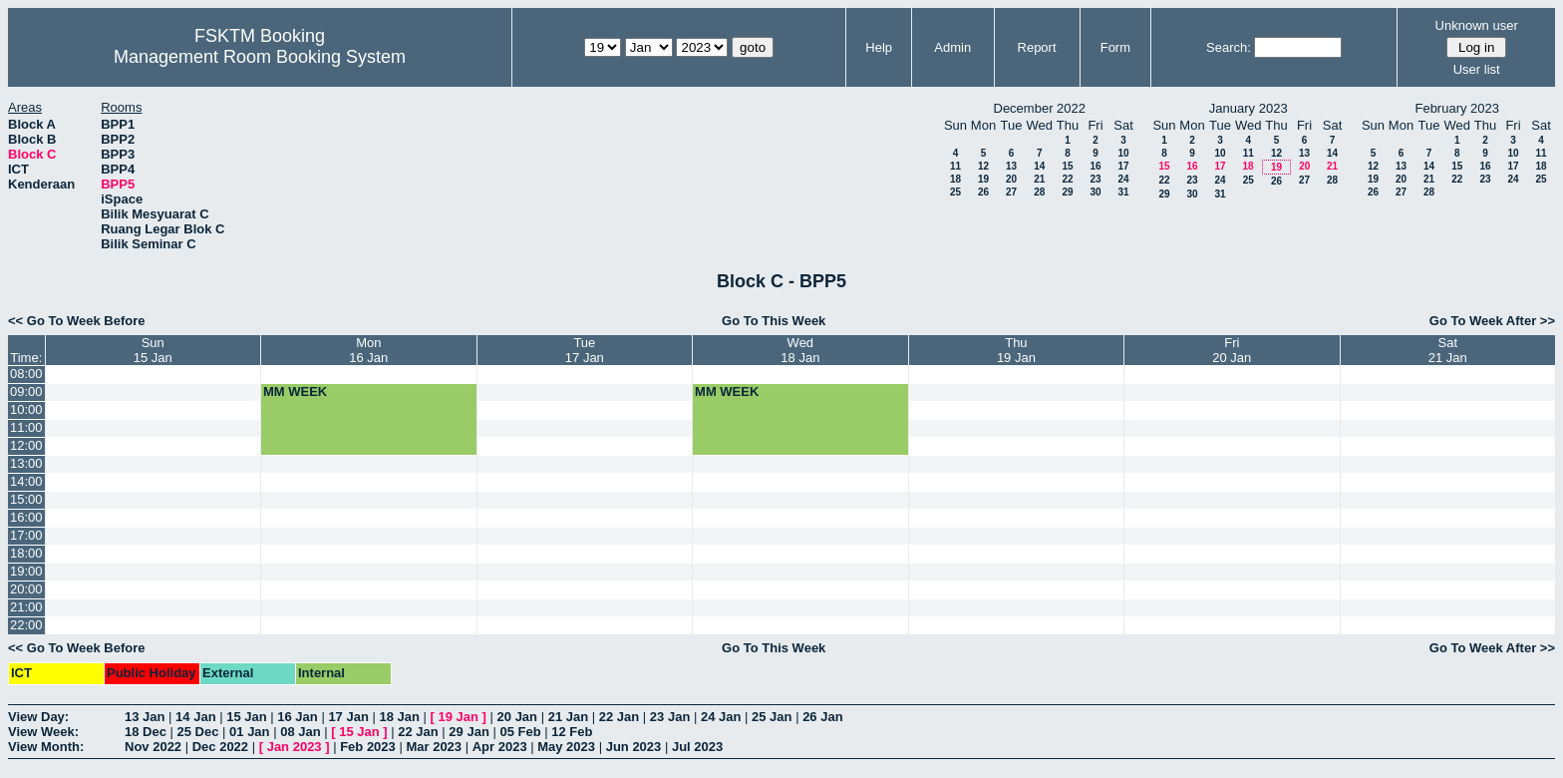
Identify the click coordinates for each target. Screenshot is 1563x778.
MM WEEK (295, 391)
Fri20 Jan (1231, 350)
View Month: (46, 746)
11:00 (26, 427)
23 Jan (670, 716)
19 (983, 179)
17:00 (26, 535)
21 (1039, 179)
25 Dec (198, 731)
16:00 (26, 517)
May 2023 (566, 746)
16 (1095, 166)
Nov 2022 (153, 746)
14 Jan (195, 716)
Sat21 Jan (1447, 350)
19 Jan (458, 716)
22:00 (26, 624)
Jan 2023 (294, 746)
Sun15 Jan (153, 350)
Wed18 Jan (800, 350)
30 (1095, 192)
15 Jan (246, 716)
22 (1067, 179)
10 (1122, 153)
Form (1115, 47)
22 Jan (619, 716)
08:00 (26, 373)
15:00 (26, 499)
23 (1095, 179)
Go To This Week (773, 320)
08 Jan (300, 731)
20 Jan (517, 716)
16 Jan (297, 716)
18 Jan (399, 716)
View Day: (38, 716)
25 (955, 192)
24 (1122, 179)
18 (955, 179)
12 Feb (571, 731)
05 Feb (519, 731)
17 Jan (348, 716)
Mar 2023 (434, 746)
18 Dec (145, 731)
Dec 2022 (220, 746)
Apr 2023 (499, 746)
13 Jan (144, 716)
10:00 (26, 409)
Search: (1228, 47)
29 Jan (468, 731)
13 (1011, 166)
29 (1067, 192)
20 (1011, 179)
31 (1122, 192)
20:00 (26, 589)
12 (983, 166)
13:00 (26, 463)
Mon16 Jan (368, 350)
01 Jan (249, 731)
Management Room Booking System (260, 57)
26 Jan (822, 716)
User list (1476, 69)
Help (878, 47)
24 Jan (721, 716)
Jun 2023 (634, 746)
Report (1037, 47)
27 (1011, 192)
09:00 (26, 391)
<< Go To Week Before (77, 320)
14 (1039, 166)
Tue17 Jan (584, 350)
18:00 (26, 553)
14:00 (26, 481)
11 (955, 166)
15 (1067, 166)
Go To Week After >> (1492, 320)
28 (1039, 192)
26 (983, 192)
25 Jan (771, 716)
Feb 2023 (368, 746)
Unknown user (1476, 25)
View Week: (43, 731)
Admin (952, 47)
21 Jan (568, 716)
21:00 (26, 606)
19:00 (26, 571)
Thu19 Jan (1016, 350)
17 (1122, 166)
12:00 (26, 445)
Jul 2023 (697, 746)
